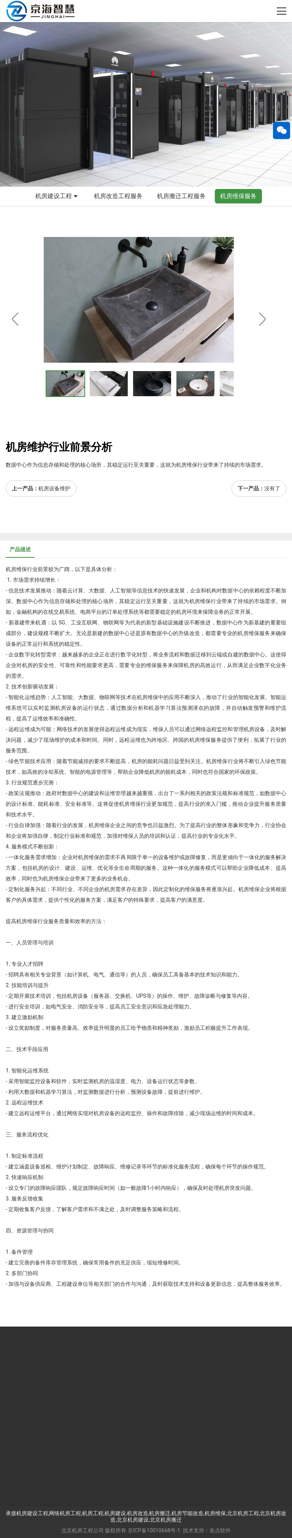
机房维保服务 (238, 196)
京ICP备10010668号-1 (154, 1530)
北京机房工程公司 (82, 1530)
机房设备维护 (54, 488)
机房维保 (16, 569)
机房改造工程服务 (118, 196)
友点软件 (220, 1530)
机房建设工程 (57, 196)
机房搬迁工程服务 (181, 196)
